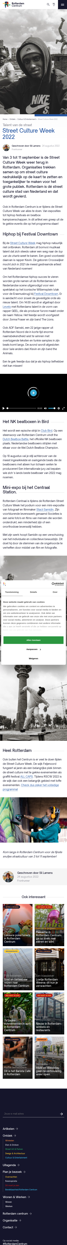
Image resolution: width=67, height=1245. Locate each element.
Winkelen (9, 1140)
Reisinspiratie (11, 1181)
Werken (8, 1206)
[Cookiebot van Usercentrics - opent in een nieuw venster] (52, 584)
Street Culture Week (22, 243)
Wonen (8, 1202)
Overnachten (11, 1177)
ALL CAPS (26, 776)
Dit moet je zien (12, 1185)
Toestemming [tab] (12, 592)
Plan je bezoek (14, 1172)
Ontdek (9, 1135)
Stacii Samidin (45, 509)
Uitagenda (11, 1165)
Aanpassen (33, 649)
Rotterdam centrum (17, 1213)
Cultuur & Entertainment (16, 1157)
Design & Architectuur (15, 1153)
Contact (10, 1227)
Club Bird (46, 430)
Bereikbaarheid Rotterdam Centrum (21, 1189)
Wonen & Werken (16, 1197)
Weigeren (33, 658)
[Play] (3, 408)
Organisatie (12, 1220)
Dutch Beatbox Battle (15, 439)
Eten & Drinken (12, 1145)
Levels (7, 306)
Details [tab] (33, 592)
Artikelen (10, 1128)
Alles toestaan (33, 640)
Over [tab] (55, 592)
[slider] (21, 408)
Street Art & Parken (14, 1149)
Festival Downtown (46, 293)
